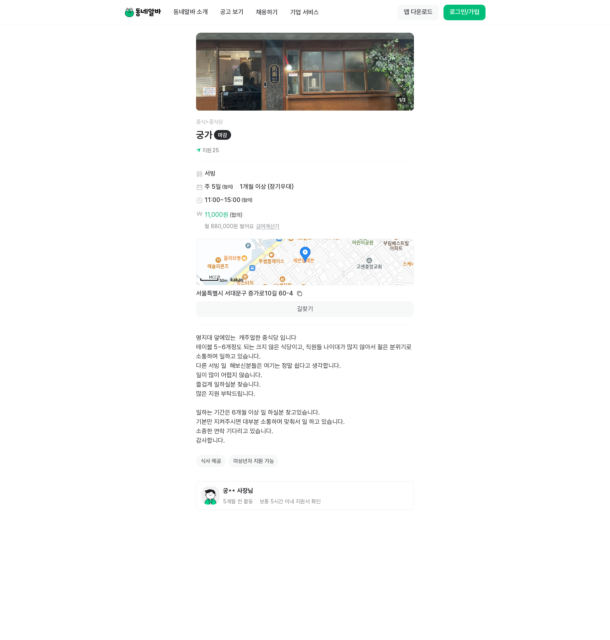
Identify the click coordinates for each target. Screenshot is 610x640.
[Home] (142, 12)
